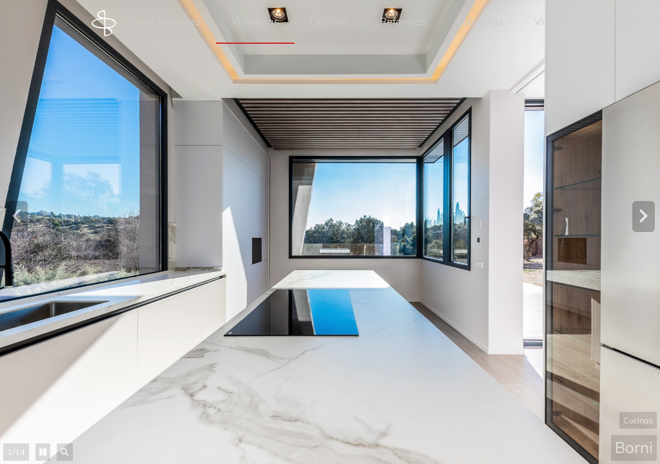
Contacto (620, 21)
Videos (550, 21)
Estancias (480, 21)
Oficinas (329, 21)
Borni (634, 447)
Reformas (403, 21)
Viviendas (255, 21)
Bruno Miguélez (146, 23)
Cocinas (638, 420)
